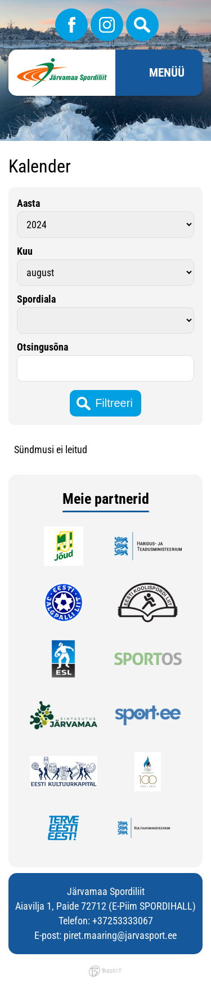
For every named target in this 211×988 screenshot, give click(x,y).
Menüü (167, 73)
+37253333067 (122, 921)
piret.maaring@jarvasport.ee (120, 935)
